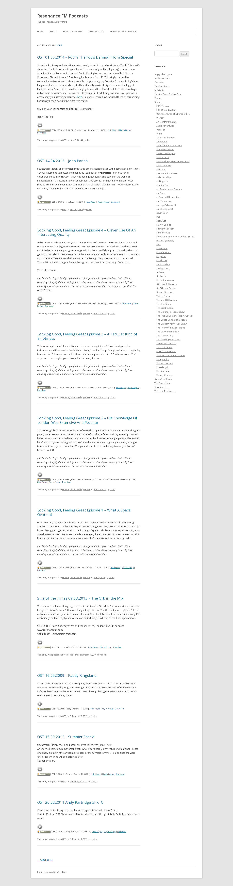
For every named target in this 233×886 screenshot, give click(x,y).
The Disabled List (164, 307)
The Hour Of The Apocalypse (170, 327)
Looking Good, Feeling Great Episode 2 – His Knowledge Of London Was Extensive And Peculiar (87, 420)
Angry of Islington (163, 74)
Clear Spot (161, 141)
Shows (157, 101)
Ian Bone (160, 193)
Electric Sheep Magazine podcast (172, 161)
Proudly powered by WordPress (52, 872)
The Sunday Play (164, 335)
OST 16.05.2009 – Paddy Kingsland (67, 675)
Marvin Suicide (163, 224)
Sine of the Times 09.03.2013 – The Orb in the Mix (80, 598)
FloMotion (161, 169)
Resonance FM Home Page (123, 31)
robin (59, 45)
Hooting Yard (162, 185)
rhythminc (161, 276)
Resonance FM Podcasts (62, 16)
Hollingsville (162, 181)
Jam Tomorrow (163, 200)
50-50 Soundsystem (166, 109)
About (53, 31)
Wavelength (162, 367)
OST (64, 140)
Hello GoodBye (163, 177)
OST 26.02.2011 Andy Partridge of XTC (70, 802)
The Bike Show (163, 303)
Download (41, 133)
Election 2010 (162, 157)
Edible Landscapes (165, 153)
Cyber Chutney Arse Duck (169, 145)
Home (40, 31)
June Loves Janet (164, 208)
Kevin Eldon (162, 212)
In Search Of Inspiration (168, 197)
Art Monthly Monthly (166, 121)
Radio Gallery (163, 264)
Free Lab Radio (161, 86)
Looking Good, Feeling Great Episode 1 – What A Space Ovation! (84, 512)
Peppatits (161, 256)
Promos (158, 98)
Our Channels (96, 31)
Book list (160, 129)
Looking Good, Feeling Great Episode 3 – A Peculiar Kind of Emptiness (87, 336)
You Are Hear (163, 371)
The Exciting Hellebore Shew (170, 311)
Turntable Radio (164, 347)
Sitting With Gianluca (166, 284)
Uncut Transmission (166, 351)
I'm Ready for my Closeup (169, 189)
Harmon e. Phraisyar (166, 173)
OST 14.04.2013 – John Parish (62, 160)
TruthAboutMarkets (166, 343)
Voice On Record (164, 363)
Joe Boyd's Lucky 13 (166, 204)
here (79, 96)
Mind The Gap (163, 232)
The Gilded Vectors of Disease (171, 319)
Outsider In (161, 248)
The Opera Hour (162, 383)
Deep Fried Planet (165, 149)
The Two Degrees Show (168, 339)
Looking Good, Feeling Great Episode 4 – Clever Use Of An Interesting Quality (86, 232)
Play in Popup (125, 130)
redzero (160, 272)
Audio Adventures (165, 125)
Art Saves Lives (162, 78)
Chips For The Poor (165, 137)
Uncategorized (161, 387)
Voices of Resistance (164, 391)
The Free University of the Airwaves (174, 315)
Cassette (158, 82)
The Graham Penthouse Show (171, 323)
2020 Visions (162, 105)
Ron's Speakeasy (165, 280)
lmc (158, 216)
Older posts (45, 859)
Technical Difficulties (166, 299)
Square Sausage (164, 292)
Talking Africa (163, 296)
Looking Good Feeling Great (76, 313)
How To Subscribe (72, 31)
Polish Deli (161, 260)
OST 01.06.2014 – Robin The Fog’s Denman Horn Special (85, 57)
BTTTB (159, 133)
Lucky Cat (161, 220)
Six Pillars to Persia (165, 288)
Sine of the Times (71, 654)
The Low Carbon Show (167, 331)
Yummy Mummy (164, 375)
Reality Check (163, 268)
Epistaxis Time (163, 165)
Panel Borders (163, 252)
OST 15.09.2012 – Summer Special (66, 736)
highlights (159, 90)
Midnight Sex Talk (165, 228)
